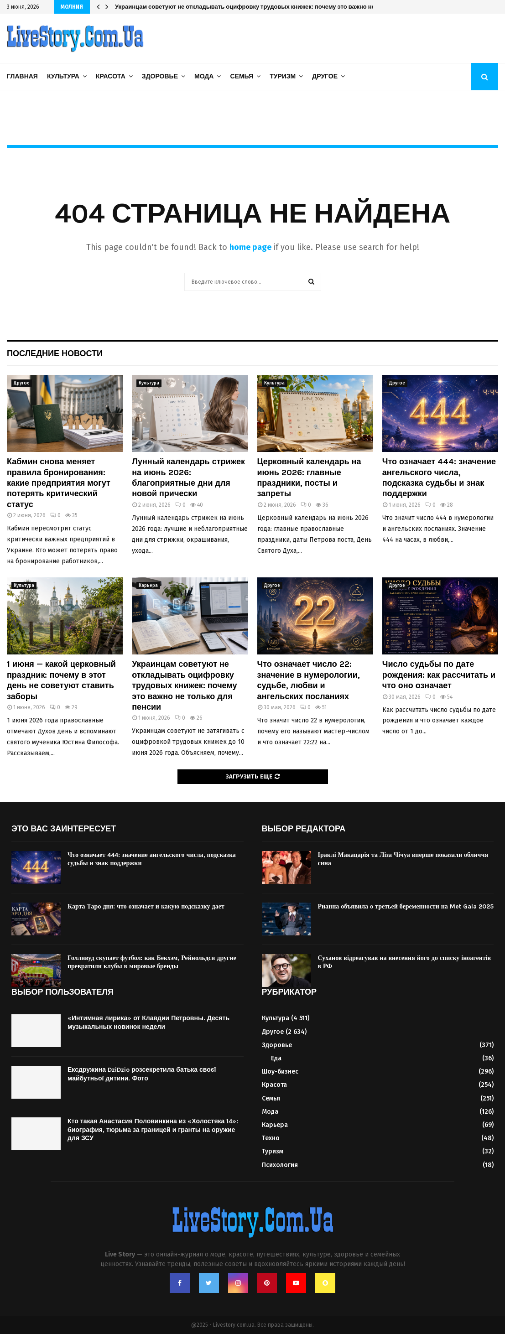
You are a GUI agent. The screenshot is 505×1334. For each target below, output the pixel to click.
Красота (110, 76)
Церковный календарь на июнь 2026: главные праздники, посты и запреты (309, 477)
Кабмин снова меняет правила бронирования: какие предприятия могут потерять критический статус (58, 483)
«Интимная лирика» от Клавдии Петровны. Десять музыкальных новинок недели (148, 1022)
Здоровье (160, 76)
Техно (271, 1138)
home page (250, 247)
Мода (203, 76)
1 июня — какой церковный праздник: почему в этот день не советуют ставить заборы (61, 680)
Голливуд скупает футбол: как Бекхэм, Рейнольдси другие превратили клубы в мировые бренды (152, 962)
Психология (280, 1165)
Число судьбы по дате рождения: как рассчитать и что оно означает (438, 674)
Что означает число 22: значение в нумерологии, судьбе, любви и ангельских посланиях (308, 680)
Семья (241, 76)
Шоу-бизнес (280, 1071)
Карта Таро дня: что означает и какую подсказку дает (146, 906)
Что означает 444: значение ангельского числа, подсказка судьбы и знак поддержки (439, 477)
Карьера (148, 585)
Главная (22, 76)
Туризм (283, 76)
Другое (325, 76)
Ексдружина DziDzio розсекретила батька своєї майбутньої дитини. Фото (142, 1074)
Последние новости (55, 353)
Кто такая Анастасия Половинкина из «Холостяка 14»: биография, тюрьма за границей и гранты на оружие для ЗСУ (153, 1129)
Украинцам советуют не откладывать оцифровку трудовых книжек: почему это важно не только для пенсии (273, 6)
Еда (276, 1058)
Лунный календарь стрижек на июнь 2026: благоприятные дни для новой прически (188, 477)
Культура (63, 76)
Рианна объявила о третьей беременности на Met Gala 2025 (406, 906)
